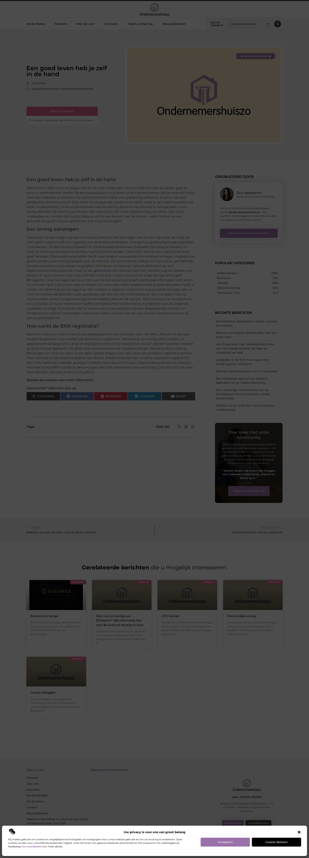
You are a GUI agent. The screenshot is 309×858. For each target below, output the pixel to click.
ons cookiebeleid (31, 846)
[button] (299, 832)
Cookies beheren (276, 842)
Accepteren (225, 842)
